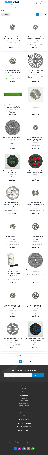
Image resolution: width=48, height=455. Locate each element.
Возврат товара (24, 406)
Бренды (24, 415)
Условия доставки (24, 403)
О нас (24, 388)
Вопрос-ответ (24, 413)
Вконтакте (15, 448)
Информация (24, 395)
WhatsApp (33, 448)
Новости (24, 391)
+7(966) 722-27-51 (25, 423)
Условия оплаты (24, 401)
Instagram (19, 448)
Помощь (24, 398)
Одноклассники (28, 448)
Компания (24, 386)
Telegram (24, 448)
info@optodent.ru (25, 426)
